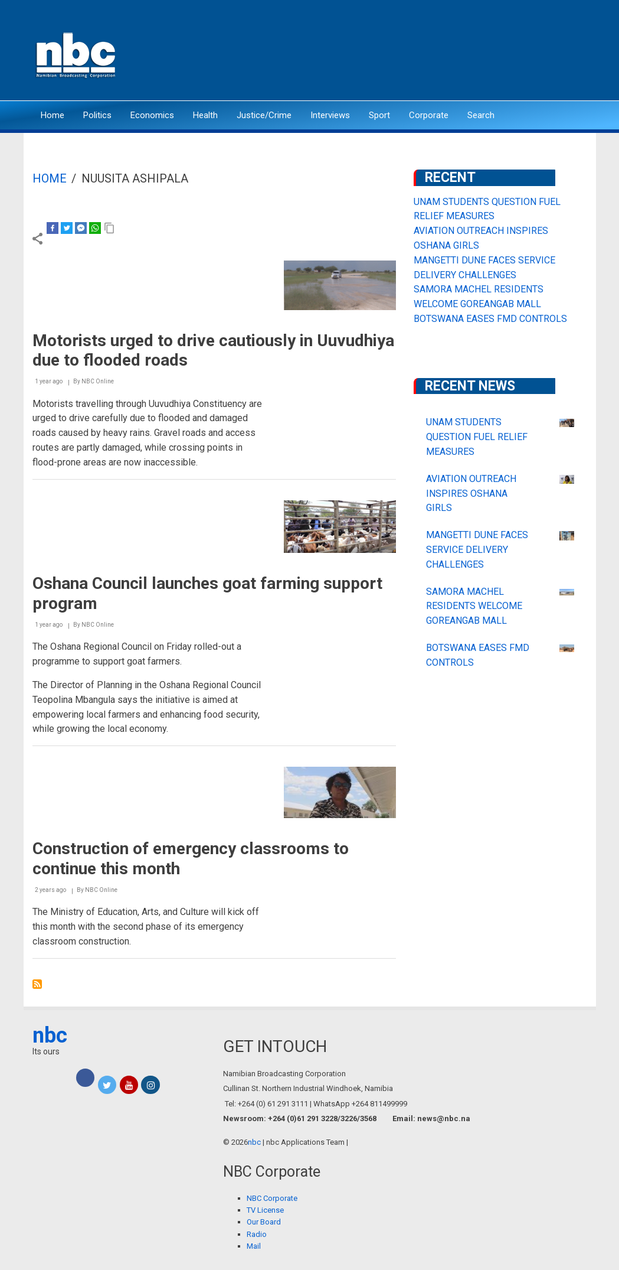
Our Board (264, 1221)
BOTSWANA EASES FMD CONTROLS (490, 318)
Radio (257, 1234)
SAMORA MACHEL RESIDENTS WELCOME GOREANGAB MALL (474, 606)
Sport (379, 115)
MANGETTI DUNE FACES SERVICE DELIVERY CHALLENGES (477, 549)
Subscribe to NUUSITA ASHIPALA (37, 984)
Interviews (330, 115)
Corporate (428, 115)
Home (52, 115)
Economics (152, 115)
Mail (254, 1246)
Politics (97, 115)
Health (205, 115)
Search (480, 115)
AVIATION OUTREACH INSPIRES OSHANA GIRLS (471, 493)
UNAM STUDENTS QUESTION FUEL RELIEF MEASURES (477, 436)
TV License (265, 1210)
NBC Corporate (272, 1198)
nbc (49, 1035)
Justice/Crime (264, 115)
